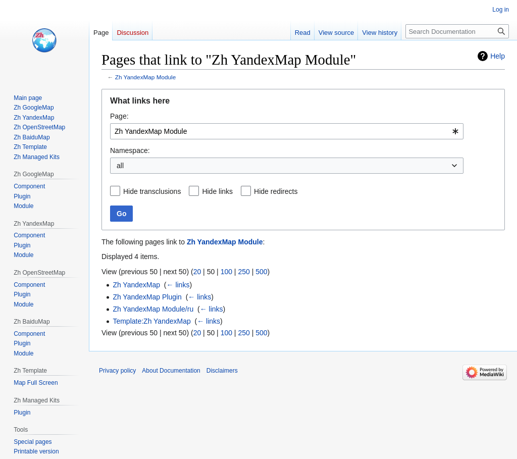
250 (243, 272)
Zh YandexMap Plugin (147, 297)
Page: (119, 116)
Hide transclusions (152, 191)
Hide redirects (275, 191)
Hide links (217, 191)
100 (226, 272)
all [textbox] (120, 166)
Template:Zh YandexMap (151, 321)
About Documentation (171, 370)
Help (497, 56)
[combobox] (286, 131)
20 (197, 272)
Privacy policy (117, 370)
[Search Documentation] (457, 31)
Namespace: (130, 150)
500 (261, 272)
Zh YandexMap (136, 285)
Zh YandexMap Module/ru (153, 309)
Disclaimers (222, 370)
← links (178, 285)
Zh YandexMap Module (145, 77)
